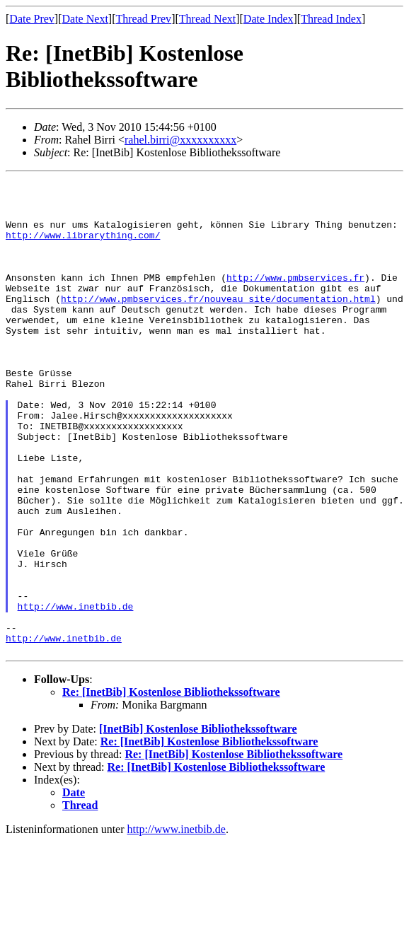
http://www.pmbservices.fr (295, 298)
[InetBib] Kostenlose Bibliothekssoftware (198, 824)
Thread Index (331, 19)
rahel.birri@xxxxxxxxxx (180, 140)
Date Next (85, 19)
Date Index (268, 19)
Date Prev (31, 19)
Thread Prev (143, 19)
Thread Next (207, 19)
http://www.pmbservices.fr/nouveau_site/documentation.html (218, 324)
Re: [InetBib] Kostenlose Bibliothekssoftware (171, 787)
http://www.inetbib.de (76, 693)
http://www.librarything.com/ (83, 247)
